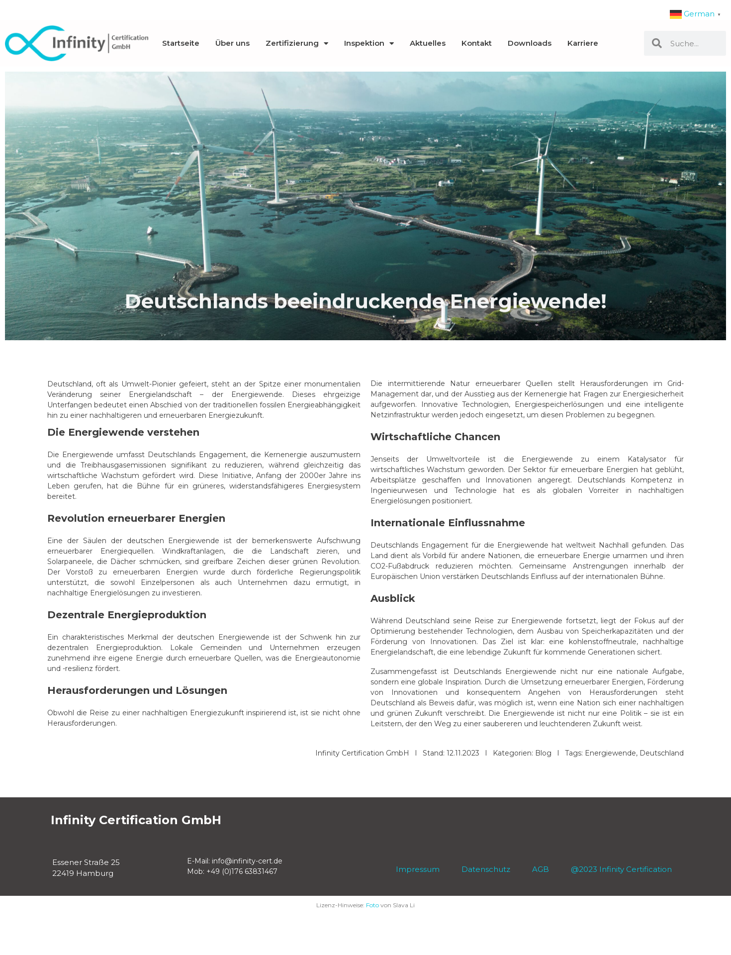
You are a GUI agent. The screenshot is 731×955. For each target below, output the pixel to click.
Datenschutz (480, 869)
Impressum (423, 869)
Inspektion (369, 43)
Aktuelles (428, 43)
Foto (372, 905)
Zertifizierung (297, 43)
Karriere (582, 43)
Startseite (180, 43)
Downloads (529, 43)
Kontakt (476, 43)
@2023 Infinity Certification (621, 869)
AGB (551, 869)
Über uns (232, 43)
